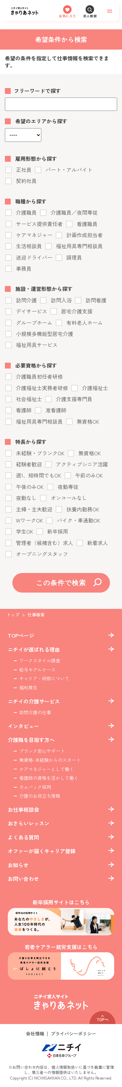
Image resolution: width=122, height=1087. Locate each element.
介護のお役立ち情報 (39, 796)
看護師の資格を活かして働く (48, 778)
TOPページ (21, 635)
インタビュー (23, 726)
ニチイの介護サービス (34, 701)
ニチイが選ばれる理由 (34, 649)
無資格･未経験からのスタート (50, 760)
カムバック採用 (35, 787)
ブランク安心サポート (42, 751)
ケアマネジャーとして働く (46, 769)
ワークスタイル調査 (39, 660)
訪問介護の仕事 (35, 712)
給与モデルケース (37, 670)
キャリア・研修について (44, 678)
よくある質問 (23, 837)
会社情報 (35, 1034)
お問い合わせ (23, 878)
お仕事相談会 (23, 809)
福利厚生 (28, 688)
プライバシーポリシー (73, 1034)
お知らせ (18, 864)
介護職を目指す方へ (31, 739)
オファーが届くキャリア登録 (41, 850)
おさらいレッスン (28, 823)
